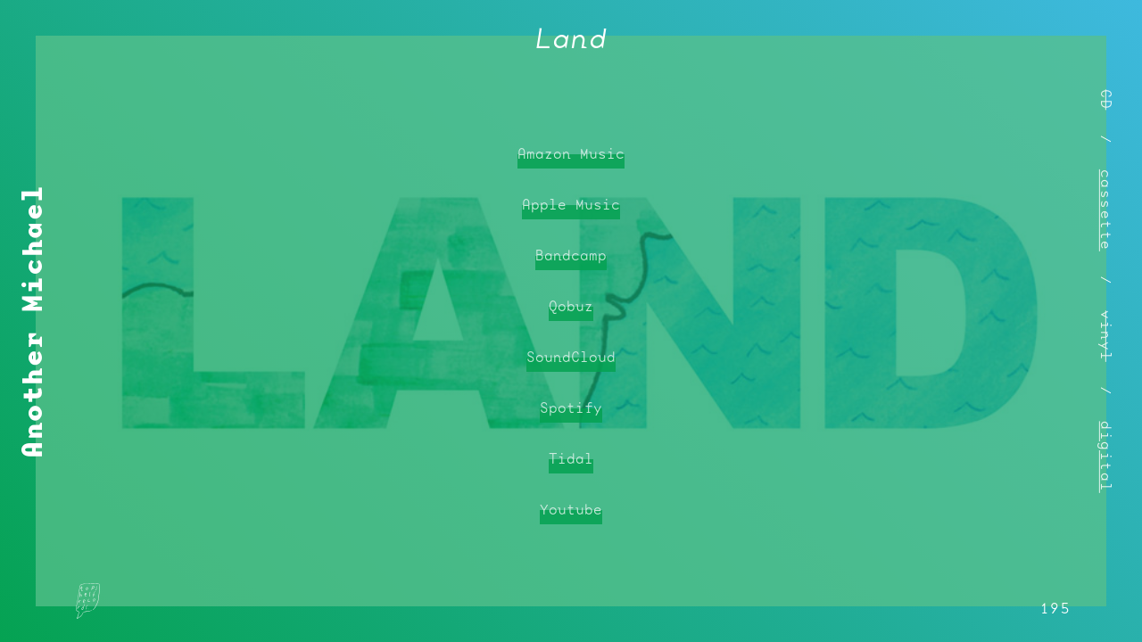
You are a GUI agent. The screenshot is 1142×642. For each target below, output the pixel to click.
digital (1106, 457)
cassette (1106, 210)
